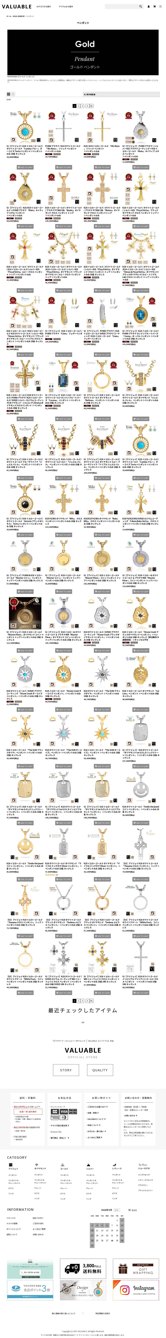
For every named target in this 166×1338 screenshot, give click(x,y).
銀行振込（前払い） (60, 1138)
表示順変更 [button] (89, 94)
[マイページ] (148, 6)
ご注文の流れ (38, 1223)
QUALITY (100, 1070)
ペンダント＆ (14, 1182)
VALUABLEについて (97, 1119)
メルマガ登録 (11, 1223)
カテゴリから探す (43, 6)
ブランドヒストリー (145, 1190)
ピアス (10, 1188)
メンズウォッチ (144, 1174)
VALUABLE (17, 6)
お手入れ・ (97, 1131)
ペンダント (12, 1175)
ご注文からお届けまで (98, 1106)
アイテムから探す (66, 6)
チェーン (37, 1188)
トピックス (11, 1218)
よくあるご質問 (95, 1137)
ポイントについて (13, 1229)
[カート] (154, 6)
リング (10, 1193)
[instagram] (160, 6)
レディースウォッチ (145, 1180)
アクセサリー (143, 1185)
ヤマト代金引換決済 (60, 1125)
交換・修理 (93, 1113)
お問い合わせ (130, 1115)
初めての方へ (38, 1218)
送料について (11, 1234)
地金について (94, 1125)
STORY (66, 1070)
